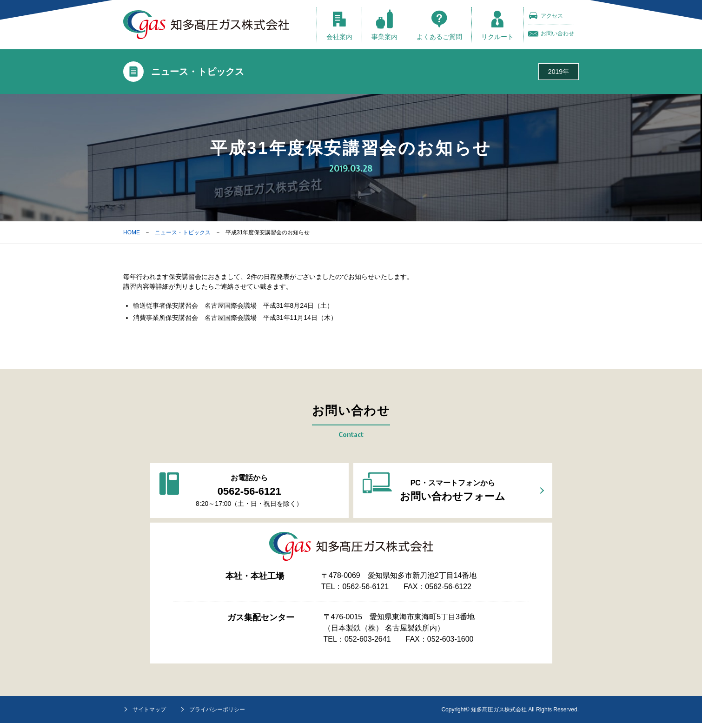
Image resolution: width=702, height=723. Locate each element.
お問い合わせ (551, 33)
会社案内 (339, 24)
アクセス (545, 15)
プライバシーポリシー (217, 709)
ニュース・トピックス (183, 232)
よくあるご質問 (439, 24)
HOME (131, 232)
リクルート (497, 24)
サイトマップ (149, 709)
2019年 (558, 71)
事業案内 (384, 24)
